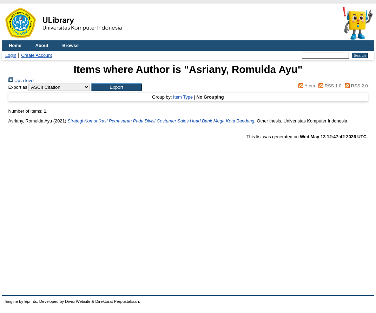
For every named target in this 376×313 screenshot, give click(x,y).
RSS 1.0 (329, 85)
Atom (305, 85)
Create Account (36, 55)
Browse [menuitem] (70, 45)
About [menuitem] (41, 45)
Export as (17, 87)
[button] (116, 87)
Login (10, 55)
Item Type (183, 97)
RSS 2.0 (355, 85)
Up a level (21, 80)
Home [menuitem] (15, 45)
